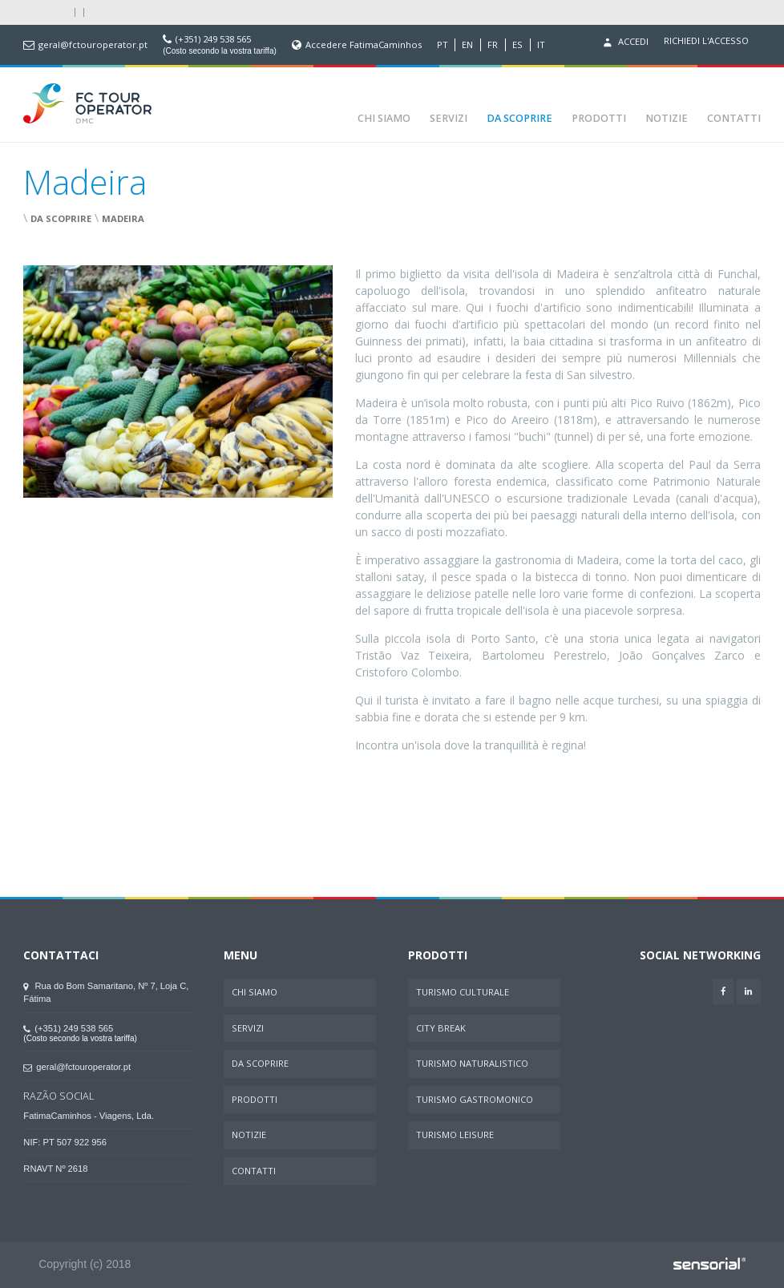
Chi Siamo (384, 118)
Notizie (666, 118)
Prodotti (599, 118)
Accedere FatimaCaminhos (363, 44)
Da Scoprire (519, 118)
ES (517, 44)
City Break (441, 1028)
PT (442, 44)
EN (467, 44)
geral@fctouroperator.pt (93, 44)
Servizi (448, 118)
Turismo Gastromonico (474, 1099)
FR (492, 44)
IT (541, 44)
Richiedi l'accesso (706, 40)
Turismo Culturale (462, 992)
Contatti (734, 118)
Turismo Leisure (455, 1135)
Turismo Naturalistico (472, 1063)
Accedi (624, 42)
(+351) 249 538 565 (213, 39)
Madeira (123, 218)
